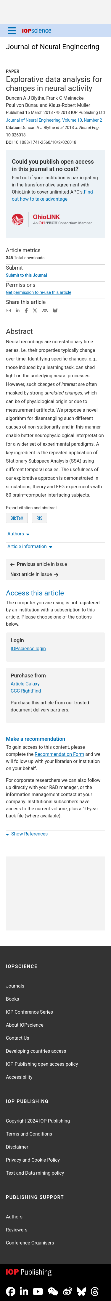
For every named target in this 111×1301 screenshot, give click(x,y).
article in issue (38, 564)
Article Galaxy (25, 684)
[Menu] (12, 30)
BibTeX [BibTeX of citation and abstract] (16, 518)
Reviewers (17, 1230)
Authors (14, 1217)
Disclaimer (17, 1147)
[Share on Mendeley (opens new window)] (45, 310)
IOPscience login (28, 648)
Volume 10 (72, 120)
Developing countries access (36, 1051)
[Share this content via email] (8, 310)
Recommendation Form (59, 754)
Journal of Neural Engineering (52, 47)
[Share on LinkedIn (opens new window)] (17, 310)
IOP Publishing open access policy (42, 1064)
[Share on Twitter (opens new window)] (35, 310)
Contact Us (17, 1038)
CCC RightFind (26, 691)
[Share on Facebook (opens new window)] (26, 310)
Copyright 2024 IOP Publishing (38, 1121)
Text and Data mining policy (35, 1173)
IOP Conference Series (29, 1012)
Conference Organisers (30, 1243)
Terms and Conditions (29, 1134)
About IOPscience (25, 1025)
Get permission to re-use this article (38, 292)
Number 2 (93, 120)
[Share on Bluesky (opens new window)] (55, 310)
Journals (15, 986)
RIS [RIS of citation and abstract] (39, 518)
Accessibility (19, 1077)
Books (12, 999)
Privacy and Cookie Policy (33, 1160)
